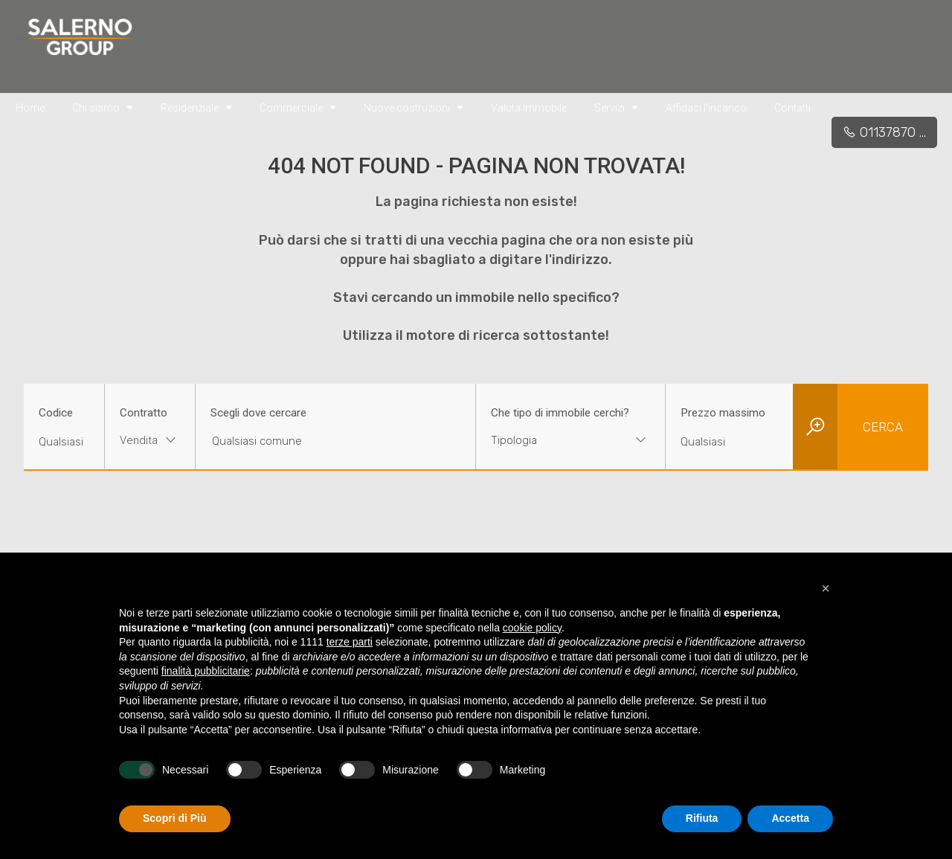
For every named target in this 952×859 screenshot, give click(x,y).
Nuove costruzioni (413, 107)
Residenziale (196, 107)
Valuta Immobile (529, 108)
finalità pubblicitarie (205, 671)
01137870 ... (884, 132)
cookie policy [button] (532, 628)
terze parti (350, 642)
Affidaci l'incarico (706, 108)
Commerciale (298, 107)
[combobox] (150, 442)
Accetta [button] (790, 818)
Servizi (616, 107)
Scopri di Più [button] (175, 818)
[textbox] (554, 440)
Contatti (792, 108)
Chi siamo (102, 107)
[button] (825, 588)
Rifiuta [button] (702, 818)
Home (30, 108)
